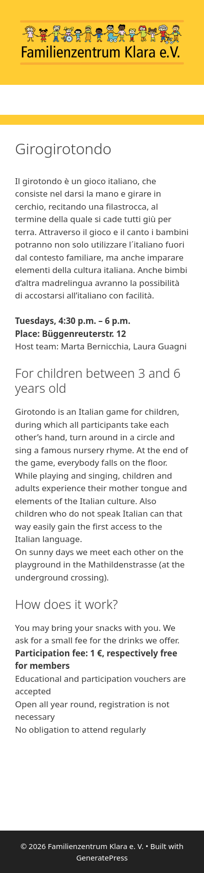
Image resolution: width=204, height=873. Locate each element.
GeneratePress (102, 858)
